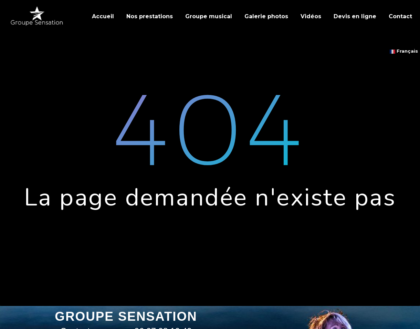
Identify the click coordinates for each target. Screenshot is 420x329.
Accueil (103, 16)
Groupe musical (208, 16)
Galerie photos (266, 16)
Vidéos (311, 16)
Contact (400, 16)
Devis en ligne (355, 16)
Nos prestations (149, 16)
